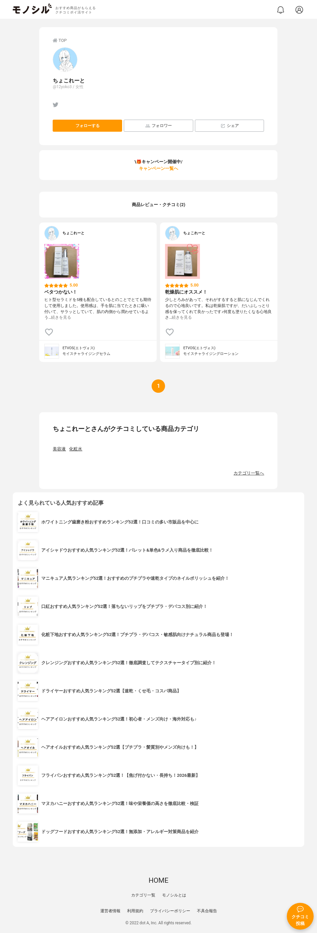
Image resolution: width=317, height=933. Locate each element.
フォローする (87, 125)
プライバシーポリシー (170, 911)
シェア (229, 125)
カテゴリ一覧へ (248, 473)
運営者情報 (110, 911)
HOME (158, 880)
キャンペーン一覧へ (158, 168)
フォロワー (158, 125)
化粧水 (75, 448)
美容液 (59, 448)
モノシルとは (174, 895)
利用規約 (135, 911)
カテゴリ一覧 (143, 895)
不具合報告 (207, 911)
